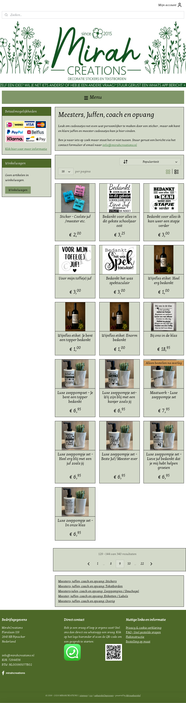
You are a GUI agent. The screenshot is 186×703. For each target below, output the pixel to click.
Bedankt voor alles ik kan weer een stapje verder (164, 221)
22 (142, 564)
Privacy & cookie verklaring (143, 627)
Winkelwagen (17, 190)
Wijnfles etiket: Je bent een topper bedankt (75, 337)
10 (129, 564)
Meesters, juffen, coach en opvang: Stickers (87, 581)
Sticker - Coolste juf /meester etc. (75, 219)
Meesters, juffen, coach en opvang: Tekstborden (90, 586)
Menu (93, 97)
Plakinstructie (135, 637)
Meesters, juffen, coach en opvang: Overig (86, 601)
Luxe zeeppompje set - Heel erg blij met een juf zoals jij (75, 458)
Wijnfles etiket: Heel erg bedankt (164, 280)
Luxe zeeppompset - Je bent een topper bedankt (75, 397)
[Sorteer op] (150, 161)
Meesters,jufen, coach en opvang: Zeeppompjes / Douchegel (98, 591)
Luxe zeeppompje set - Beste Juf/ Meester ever (120, 456)
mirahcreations (13, 673)
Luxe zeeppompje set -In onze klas (75, 522)
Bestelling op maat (138, 641)
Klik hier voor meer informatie (26, 149)
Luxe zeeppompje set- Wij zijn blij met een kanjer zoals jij (119, 397)
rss (90, 695)
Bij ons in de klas (163, 335)
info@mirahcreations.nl (120, 145)
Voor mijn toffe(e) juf (75, 278)
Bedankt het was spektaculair (119, 280)
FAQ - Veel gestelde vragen (143, 632)
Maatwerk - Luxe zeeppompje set (164, 394)
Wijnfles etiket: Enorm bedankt (119, 337)
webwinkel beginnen (104, 695)
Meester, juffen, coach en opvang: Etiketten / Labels (93, 596)
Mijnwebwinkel (133, 695)
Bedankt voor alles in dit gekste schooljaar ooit (119, 221)
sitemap (84, 695)
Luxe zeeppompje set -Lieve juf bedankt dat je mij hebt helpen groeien (163, 461)
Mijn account (170, 4)
